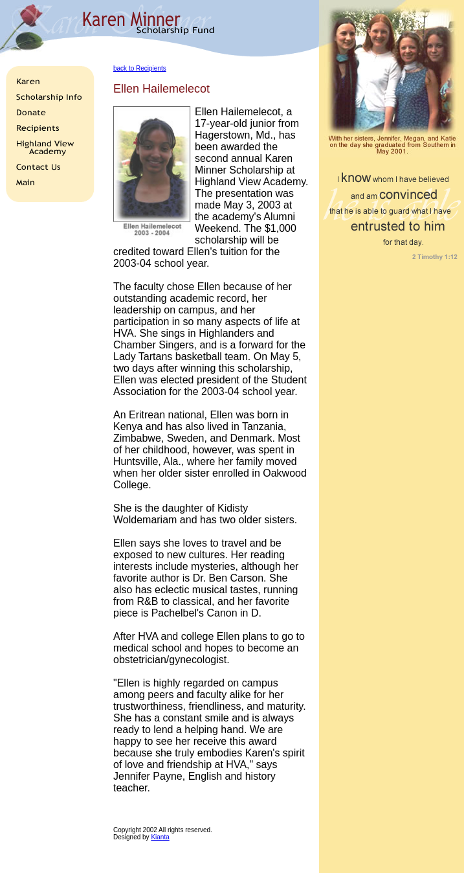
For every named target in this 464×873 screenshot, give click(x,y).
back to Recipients (139, 68)
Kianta (160, 837)
